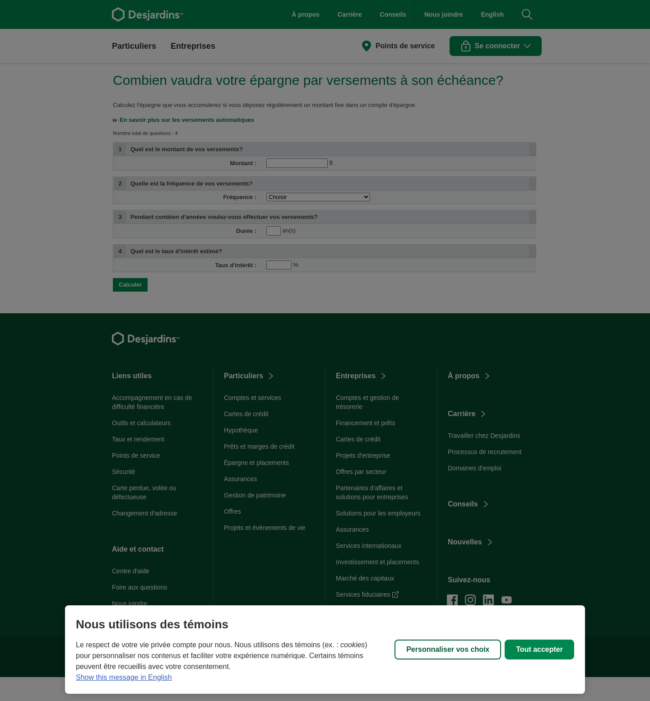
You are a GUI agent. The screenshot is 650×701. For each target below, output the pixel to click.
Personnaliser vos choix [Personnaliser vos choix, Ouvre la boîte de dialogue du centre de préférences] (447, 649)
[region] (325, 649)
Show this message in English (124, 677)
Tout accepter (539, 649)
